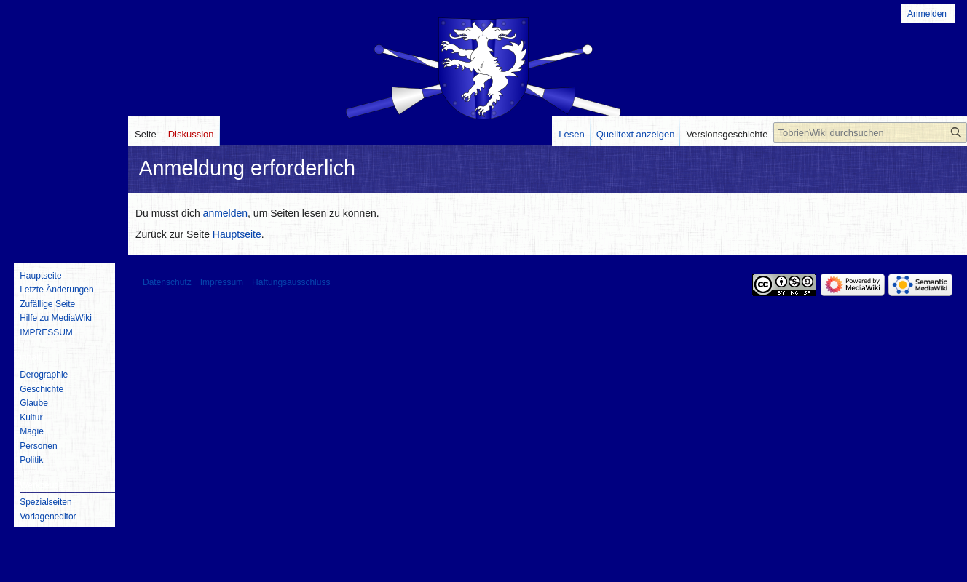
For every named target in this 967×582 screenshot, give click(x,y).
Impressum (221, 282)
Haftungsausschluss (291, 282)
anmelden (225, 213)
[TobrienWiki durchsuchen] (870, 132)
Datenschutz (167, 282)
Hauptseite (237, 234)
